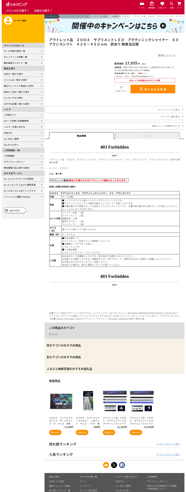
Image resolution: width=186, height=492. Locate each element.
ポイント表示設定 (88, 490)
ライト (126, 16)
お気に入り (121, 90)
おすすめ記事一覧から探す (17, 103)
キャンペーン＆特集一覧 (15, 56)
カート (83, 481)
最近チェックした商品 (60, 485)
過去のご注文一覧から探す (17, 91)
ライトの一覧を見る (170, 116)
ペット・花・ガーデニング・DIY (74, 16)
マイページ (85, 485)
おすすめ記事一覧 (88, 476)
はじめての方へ (11, 144)
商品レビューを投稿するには (166, 126)
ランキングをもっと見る (168, 443)
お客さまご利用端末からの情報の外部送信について (162, 487)
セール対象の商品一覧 (14, 50)
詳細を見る (55, 432)
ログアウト (14, 210)
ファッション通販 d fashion (17, 196)
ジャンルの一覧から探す (15, 79)
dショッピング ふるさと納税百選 (20, 184)
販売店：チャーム (166, 55)
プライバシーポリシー (14, 161)
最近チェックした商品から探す (19, 85)
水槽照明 (115, 16)
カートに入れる (153, 89)
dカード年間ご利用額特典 (16, 120)
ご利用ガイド (10, 114)
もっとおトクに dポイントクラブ (20, 190)
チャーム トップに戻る (169, 110)
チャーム (53, 333)
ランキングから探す (13, 97)
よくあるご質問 (11, 138)
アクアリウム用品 (99, 16)
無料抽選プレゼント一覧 (15, 62)
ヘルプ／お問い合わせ (14, 126)
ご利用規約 (9, 155)
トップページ (51, 16)
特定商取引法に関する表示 (17, 167)
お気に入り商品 (56, 481)
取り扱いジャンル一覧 (59, 490)
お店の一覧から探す (13, 73)
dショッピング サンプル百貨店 (18, 178)
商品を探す (54, 476)
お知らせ (8, 132)
